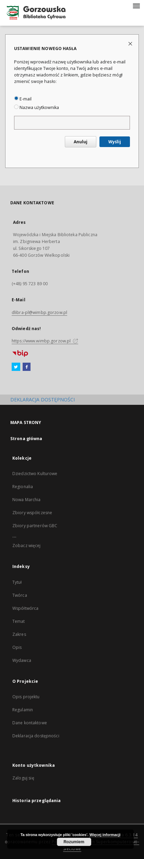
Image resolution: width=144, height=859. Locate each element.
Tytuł (17, 582)
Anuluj (80, 142)
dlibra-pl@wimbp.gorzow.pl (39, 312)
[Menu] (136, 5)
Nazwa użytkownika (36, 107)
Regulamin (22, 710)
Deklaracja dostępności (35, 736)
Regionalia (22, 486)
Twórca (19, 595)
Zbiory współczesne (32, 513)
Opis (17, 647)
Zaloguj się (23, 778)
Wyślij (114, 142)
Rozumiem (73, 841)
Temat (18, 621)
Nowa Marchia (26, 500)
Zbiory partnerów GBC (34, 526)
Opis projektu (26, 697)
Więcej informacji (104, 835)
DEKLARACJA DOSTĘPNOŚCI (42, 399)
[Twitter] (16, 367)
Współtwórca (25, 608)
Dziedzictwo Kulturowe (35, 473)
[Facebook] (27, 367)
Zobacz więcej (26, 545)
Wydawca (21, 660)
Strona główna (26, 438)
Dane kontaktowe (29, 723)
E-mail (23, 99)
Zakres (19, 634)
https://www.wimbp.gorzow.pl (45, 341)
